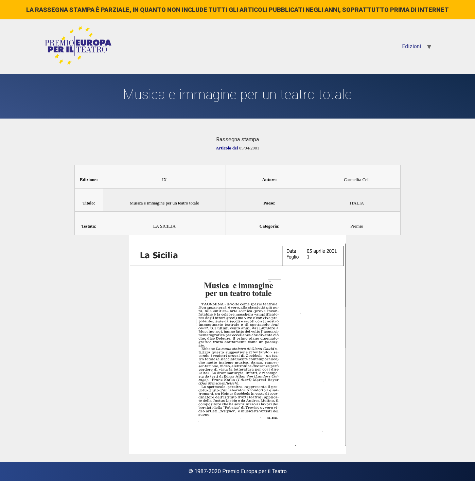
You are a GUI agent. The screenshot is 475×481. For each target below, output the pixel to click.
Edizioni (411, 46)
